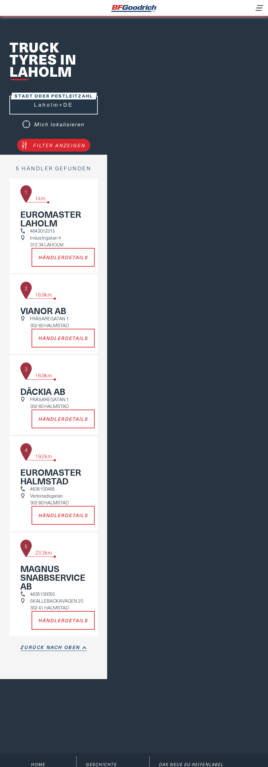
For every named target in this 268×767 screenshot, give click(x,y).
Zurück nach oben (50, 647)
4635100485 (42, 488)
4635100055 (42, 593)
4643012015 (42, 230)
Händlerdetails (63, 257)
